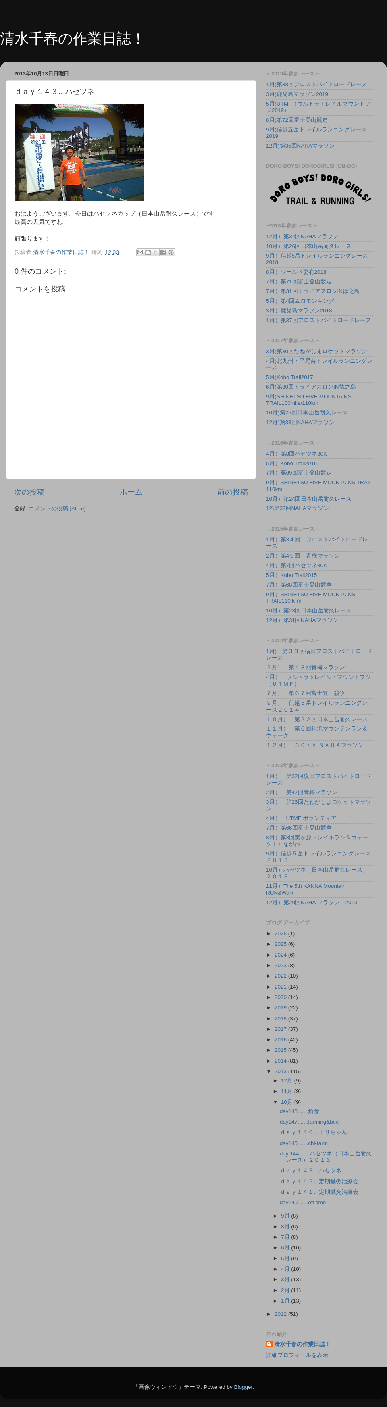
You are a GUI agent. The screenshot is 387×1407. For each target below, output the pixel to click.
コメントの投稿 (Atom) (57, 509)
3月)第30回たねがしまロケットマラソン (316, 351)
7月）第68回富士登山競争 (299, 585)
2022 (281, 976)
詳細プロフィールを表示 (297, 1355)
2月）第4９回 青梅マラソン (303, 556)
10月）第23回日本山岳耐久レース (309, 611)
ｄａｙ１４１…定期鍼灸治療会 (319, 1192)
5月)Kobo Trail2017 (289, 377)
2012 (281, 1314)
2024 (281, 955)
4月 (286, 1269)
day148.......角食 (300, 1111)
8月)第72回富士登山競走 (297, 120)
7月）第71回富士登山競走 (299, 282)
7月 (286, 1237)
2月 (286, 1290)
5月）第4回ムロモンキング (300, 301)
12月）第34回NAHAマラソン (302, 236)
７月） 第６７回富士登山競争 (305, 693)
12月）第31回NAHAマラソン (302, 620)
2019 (281, 1008)
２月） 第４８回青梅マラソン (305, 667)
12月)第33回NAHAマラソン (300, 422)
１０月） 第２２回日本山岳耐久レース (317, 719)
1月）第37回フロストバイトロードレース (318, 320)
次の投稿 (29, 492)
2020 (281, 997)
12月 (287, 1081)
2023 (281, 965)
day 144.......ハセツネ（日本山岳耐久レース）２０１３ (326, 1157)
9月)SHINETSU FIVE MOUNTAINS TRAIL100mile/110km (309, 399)
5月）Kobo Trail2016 (291, 463)
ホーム (131, 492)
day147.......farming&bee (309, 1122)
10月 (287, 1102)
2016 (281, 1040)
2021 (281, 987)
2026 (281, 933)
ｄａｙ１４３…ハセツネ (311, 1171)
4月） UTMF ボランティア (301, 818)
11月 (287, 1091)
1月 (286, 1301)
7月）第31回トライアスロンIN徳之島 (313, 291)
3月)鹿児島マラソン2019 (297, 94)
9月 (286, 1216)
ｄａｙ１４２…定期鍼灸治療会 (319, 1181)
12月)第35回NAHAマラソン (300, 146)
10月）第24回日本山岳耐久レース (309, 499)
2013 (281, 1071)
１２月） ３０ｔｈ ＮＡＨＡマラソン (315, 745)
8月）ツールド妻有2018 (296, 272)
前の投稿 (232, 492)
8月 (286, 1227)
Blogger (243, 1387)
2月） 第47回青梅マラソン (301, 792)
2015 (281, 1050)
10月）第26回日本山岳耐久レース (309, 246)
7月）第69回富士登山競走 (299, 473)
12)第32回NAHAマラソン (297, 508)
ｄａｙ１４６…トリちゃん (313, 1132)
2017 (281, 1029)
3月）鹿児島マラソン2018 (299, 311)
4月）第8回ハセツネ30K (296, 454)
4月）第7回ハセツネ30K (296, 565)
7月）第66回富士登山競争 (299, 828)
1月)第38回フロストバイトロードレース (316, 84)
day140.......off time (303, 1202)
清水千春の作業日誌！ (73, 38)
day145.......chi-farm (304, 1143)
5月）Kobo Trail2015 (291, 575)
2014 (281, 1061)
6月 (286, 1248)
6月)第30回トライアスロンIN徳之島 (311, 387)
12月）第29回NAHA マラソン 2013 (312, 902)
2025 (281, 944)
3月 (286, 1279)
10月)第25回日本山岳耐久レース (307, 413)
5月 (286, 1258)
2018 (281, 1019)
